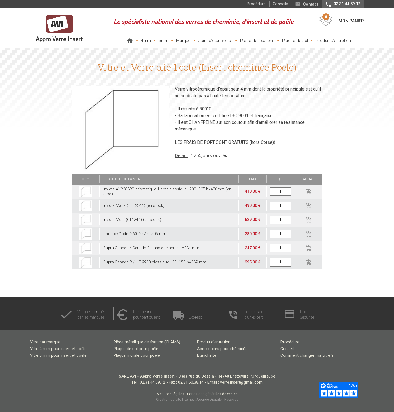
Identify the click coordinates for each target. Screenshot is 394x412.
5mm (163, 40)
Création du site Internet (175, 399)
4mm (146, 40)
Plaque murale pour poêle (137, 355)
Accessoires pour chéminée (222, 348)
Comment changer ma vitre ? (306, 355)
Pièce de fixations (257, 40)
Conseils (280, 4)
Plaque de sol (295, 40)
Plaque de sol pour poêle (136, 348)
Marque (183, 40)
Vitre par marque (45, 342)
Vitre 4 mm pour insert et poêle (58, 348)
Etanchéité (206, 355)
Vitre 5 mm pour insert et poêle (58, 355)
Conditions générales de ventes (212, 394)
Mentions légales (171, 394)
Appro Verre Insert (59, 38)
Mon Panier (351, 20)
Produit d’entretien (333, 40)
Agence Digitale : (210, 399)
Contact (310, 4)
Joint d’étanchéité (215, 40)
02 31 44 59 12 (347, 4)
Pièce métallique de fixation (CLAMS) (147, 342)
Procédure (256, 4)
